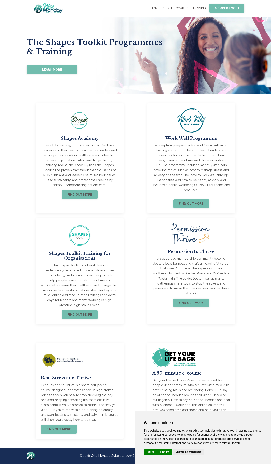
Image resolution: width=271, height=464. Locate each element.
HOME (155, 8)
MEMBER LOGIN (227, 8)
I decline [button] (164, 451)
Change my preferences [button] (188, 451)
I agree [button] (150, 451)
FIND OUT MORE (79, 195)
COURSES (182, 8)
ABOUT (167, 8)
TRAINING (199, 8)
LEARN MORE (52, 69)
